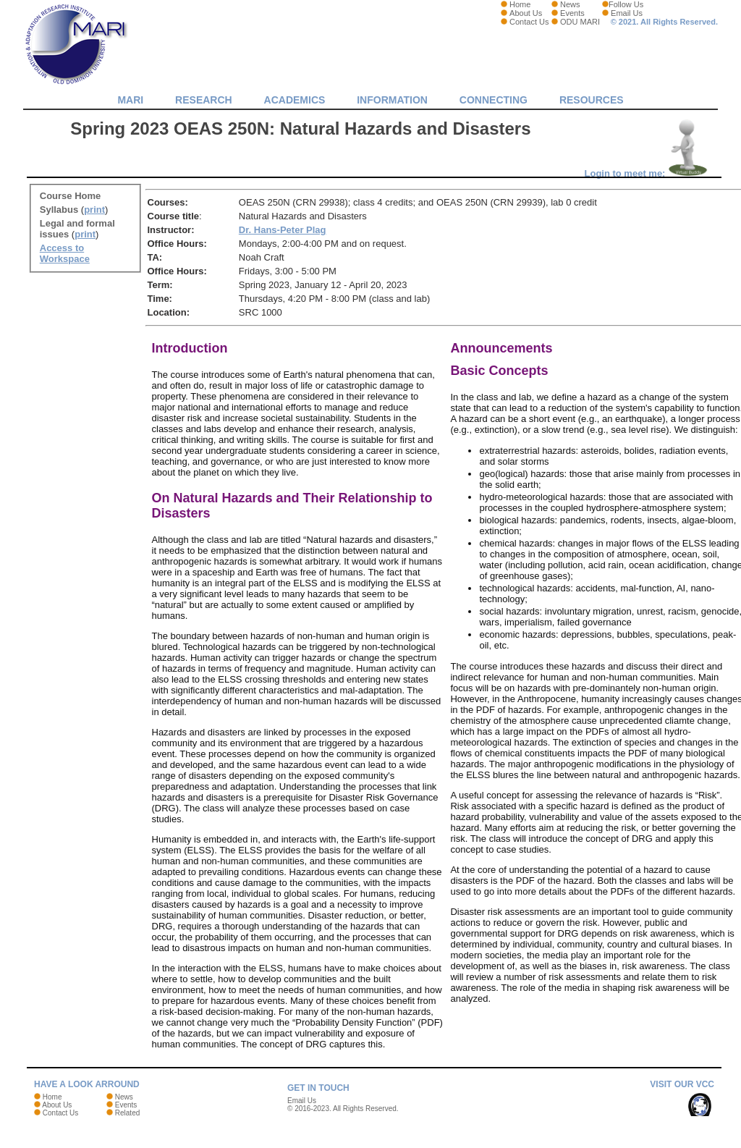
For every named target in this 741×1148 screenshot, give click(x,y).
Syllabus (59, 209)
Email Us (627, 13)
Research (203, 100)
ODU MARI (580, 21)
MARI (130, 100)
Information (392, 100)
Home (519, 4)
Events (572, 13)
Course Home (70, 195)
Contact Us (529, 21)
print (94, 209)
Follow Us (626, 4)
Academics (295, 100)
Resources (591, 100)
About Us (525, 13)
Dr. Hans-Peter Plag (282, 229)
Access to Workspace (65, 253)
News (570, 4)
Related (127, 1113)
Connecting (494, 100)
